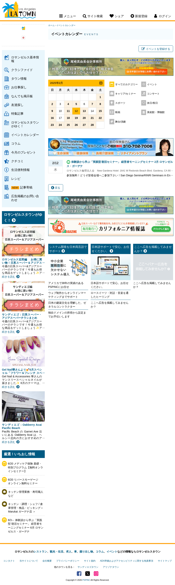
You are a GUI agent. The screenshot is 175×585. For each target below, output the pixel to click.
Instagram (96, 573)
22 (100, 117)
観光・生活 (56, 551)
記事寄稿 (26, 187)
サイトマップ (165, 560)
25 (68, 124)
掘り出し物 (86, 551)
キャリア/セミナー (125, 93)
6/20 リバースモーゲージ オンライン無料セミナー (24, 481)
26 (76, 124)
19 (76, 117)
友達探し (17, 105)
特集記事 (17, 113)
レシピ (15, 178)
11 (68, 111)
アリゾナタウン (111, 567)
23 (52, 124)
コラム (15, 143)
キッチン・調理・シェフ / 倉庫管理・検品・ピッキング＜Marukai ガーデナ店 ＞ (25, 507)
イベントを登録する (155, 49)
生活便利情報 (20, 169)
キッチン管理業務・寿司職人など (25, 493)
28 (92, 124)
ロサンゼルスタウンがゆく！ (25, 124)
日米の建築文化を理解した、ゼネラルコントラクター (67, 304)
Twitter (87, 573)
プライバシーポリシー (67, 560)
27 (84, 124)
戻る (55, 187)
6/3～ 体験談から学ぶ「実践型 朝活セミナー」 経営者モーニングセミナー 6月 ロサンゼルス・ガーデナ (25, 525)
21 (92, 117)
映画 (117, 112)
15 (100, 111)
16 (52, 117)
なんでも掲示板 (22, 96)
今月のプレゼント (23, 152)
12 (76, 111)
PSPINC (86, 580)
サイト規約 (90, 560)
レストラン (40, 551)
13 (84, 111)
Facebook (79, 573)
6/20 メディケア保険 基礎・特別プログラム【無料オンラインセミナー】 (25, 467)
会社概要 (47, 560)
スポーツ (120, 103)
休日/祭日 (152, 103)
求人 (68, 551)
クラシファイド (22, 70)
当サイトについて (28, 560)
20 (84, 117)
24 (60, 124)
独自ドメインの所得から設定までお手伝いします (67, 314)
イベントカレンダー (25, 134)
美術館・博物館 (156, 112)
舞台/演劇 (120, 121)
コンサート (153, 93)
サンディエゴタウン (88, 567)
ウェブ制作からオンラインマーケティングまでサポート (67, 294)
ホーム (51, 25)
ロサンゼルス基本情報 (25, 59)
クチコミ (17, 161)
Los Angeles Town (19, 10)
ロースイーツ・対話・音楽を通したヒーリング (110, 294)
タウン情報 (19, 78)
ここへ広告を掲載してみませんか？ (110, 304)
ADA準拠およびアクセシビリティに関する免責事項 (126, 560)
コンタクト (9, 560)
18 (68, 117)
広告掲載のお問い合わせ (25, 197)
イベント (152, 84)
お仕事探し (19, 87)
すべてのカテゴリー (126, 84)
